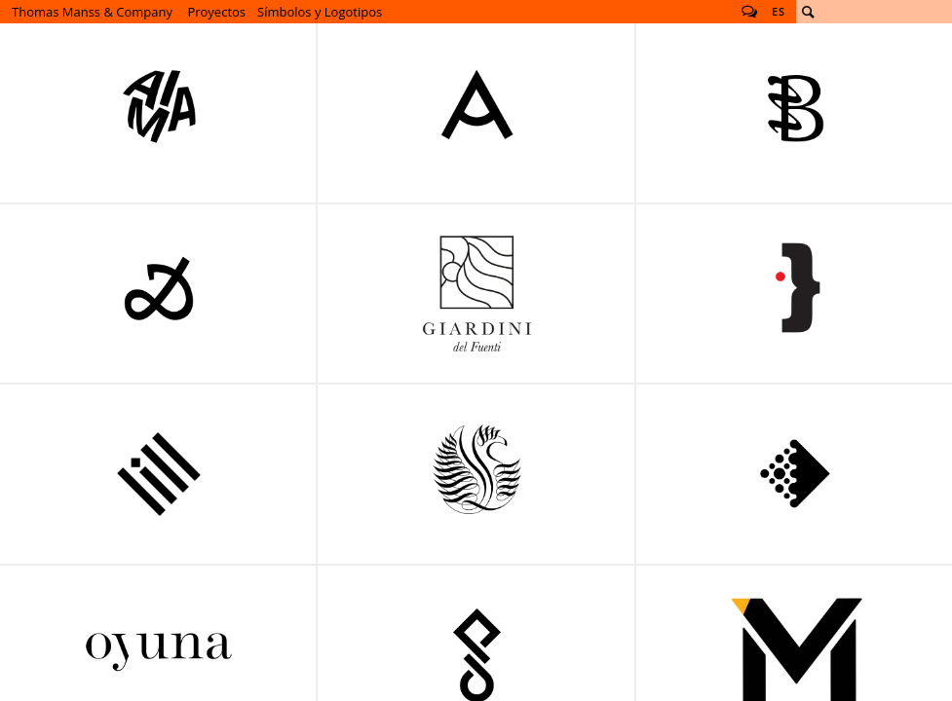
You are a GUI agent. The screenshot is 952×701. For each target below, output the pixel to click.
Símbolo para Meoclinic (476, 474)
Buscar (807, 11)
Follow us (749, 11)
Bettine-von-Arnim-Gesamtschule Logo (476, 112)
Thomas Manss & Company (92, 11)
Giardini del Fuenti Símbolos (476, 294)
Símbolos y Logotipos (319, 11)
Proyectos (216, 11)
